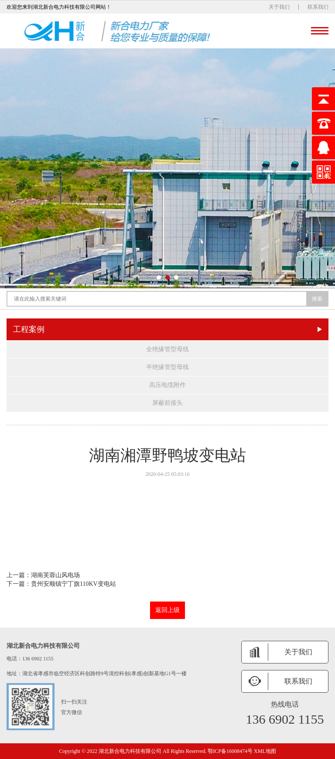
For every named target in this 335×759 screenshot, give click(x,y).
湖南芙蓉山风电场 (55, 575)
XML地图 (265, 751)
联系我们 (318, 7)
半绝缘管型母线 (167, 367)
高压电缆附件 (167, 385)
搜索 (317, 299)
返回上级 (167, 610)
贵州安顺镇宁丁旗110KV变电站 (73, 584)
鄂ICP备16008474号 (230, 751)
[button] (159, 277)
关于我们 (279, 7)
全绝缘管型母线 (167, 349)
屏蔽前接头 (167, 403)
